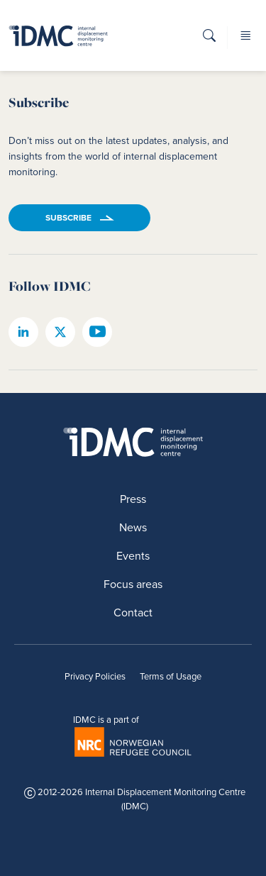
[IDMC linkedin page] (23, 332)
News (133, 527)
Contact (133, 612)
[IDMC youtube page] (97, 332)
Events (133, 556)
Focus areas (133, 584)
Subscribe (68, 217)
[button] (209, 40)
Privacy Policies (95, 676)
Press (133, 499)
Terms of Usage (170, 676)
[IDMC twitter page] (60, 332)
